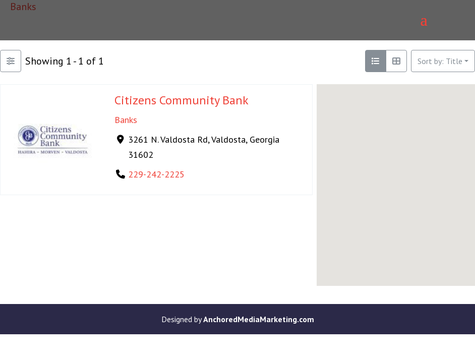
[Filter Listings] (10, 61)
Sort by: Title (440, 61)
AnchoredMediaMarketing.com (258, 319)
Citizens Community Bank (181, 100)
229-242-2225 (156, 174)
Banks (125, 120)
